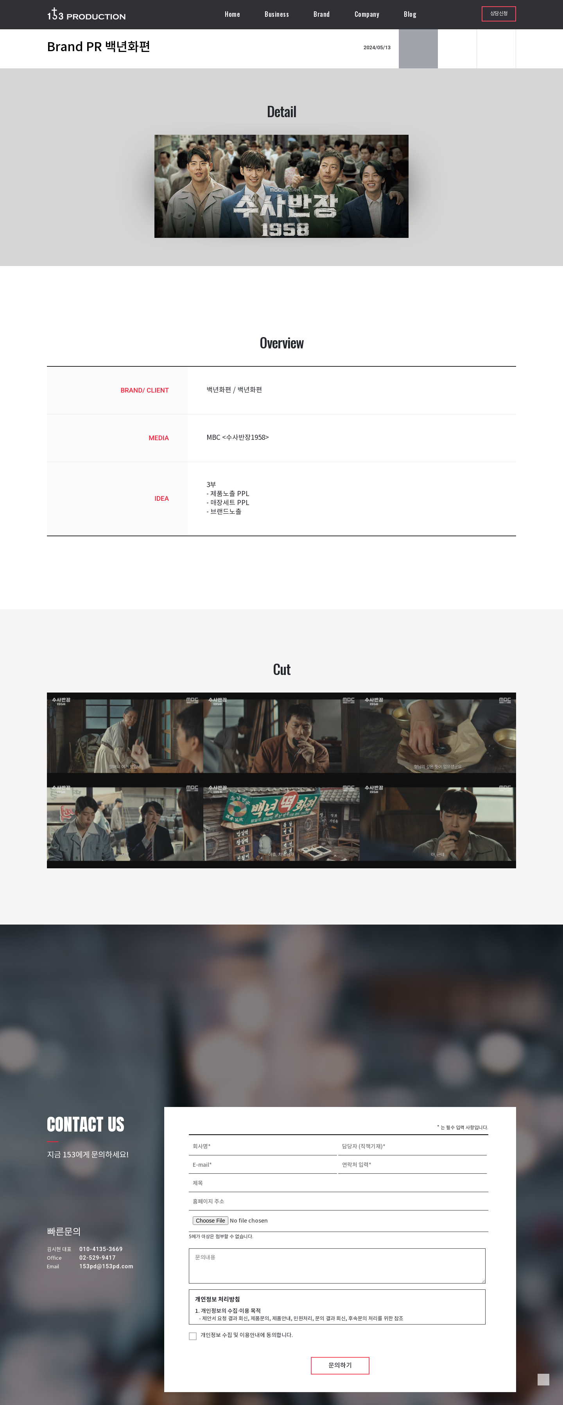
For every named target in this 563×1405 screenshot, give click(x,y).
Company (367, 14)
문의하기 (340, 1365)
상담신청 (498, 14)
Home (232, 14)
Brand (322, 14)
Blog (410, 14)
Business (277, 14)
